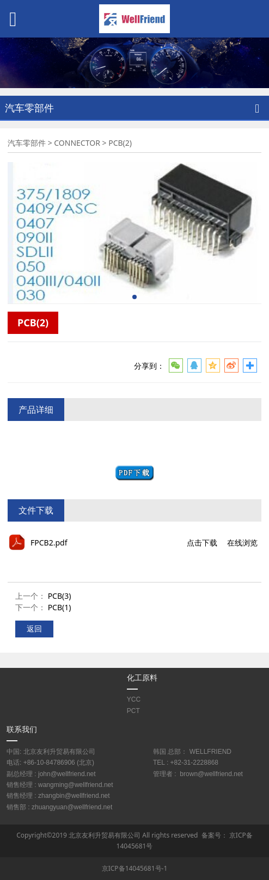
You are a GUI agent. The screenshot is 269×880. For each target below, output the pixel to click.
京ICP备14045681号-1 (135, 868)
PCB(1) (59, 607)
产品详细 (36, 410)
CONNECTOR (77, 143)
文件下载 (36, 510)
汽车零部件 (27, 143)
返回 (34, 628)
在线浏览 (242, 542)
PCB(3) (59, 596)
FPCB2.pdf (48, 542)
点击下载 (202, 542)
